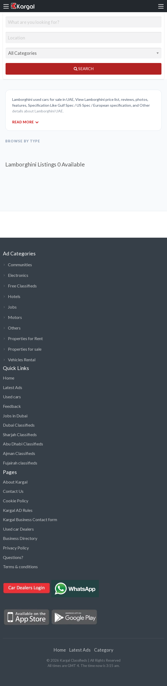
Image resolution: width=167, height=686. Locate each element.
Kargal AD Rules (18, 510)
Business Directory (20, 538)
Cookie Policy (15, 500)
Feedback (12, 406)
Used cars (12, 396)
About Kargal (15, 481)
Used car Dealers (18, 528)
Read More (25, 122)
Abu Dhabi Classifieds (23, 443)
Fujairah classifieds (20, 462)
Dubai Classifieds (19, 424)
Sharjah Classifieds (20, 434)
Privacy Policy (16, 547)
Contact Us (13, 491)
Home (8, 377)
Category (103, 650)
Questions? (13, 557)
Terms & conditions (20, 566)
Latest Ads (12, 387)
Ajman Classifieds (19, 453)
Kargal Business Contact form (30, 519)
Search (84, 68)
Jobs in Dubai (15, 415)
